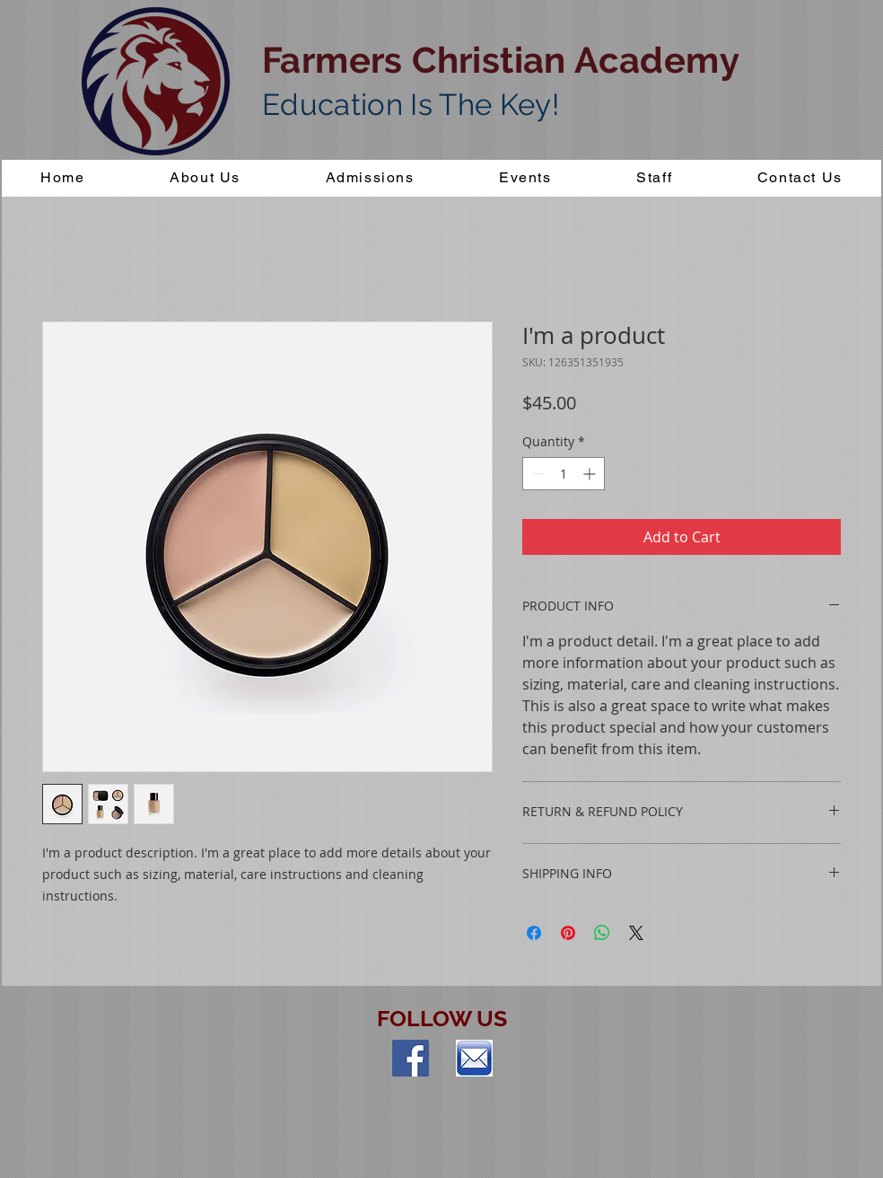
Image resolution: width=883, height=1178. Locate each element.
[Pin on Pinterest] (568, 933)
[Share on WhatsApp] (602, 933)
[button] (369, 178)
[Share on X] (636, 933)
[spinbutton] (563, 473)
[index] (474, 1058)
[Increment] (591, 473)
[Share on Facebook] (534, 933)
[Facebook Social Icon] (410, 1058)
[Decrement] (536, 473)
